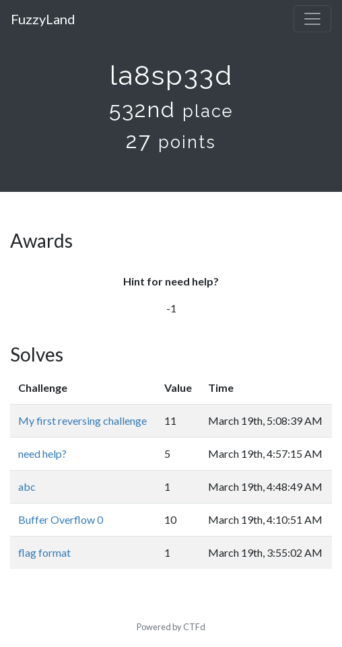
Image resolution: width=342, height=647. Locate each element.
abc (27, 486)
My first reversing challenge (82, 420)
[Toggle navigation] (312, 18)
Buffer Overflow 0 (60, 519)
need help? (42, 453)
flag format (44, 552)
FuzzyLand (43, 19)
